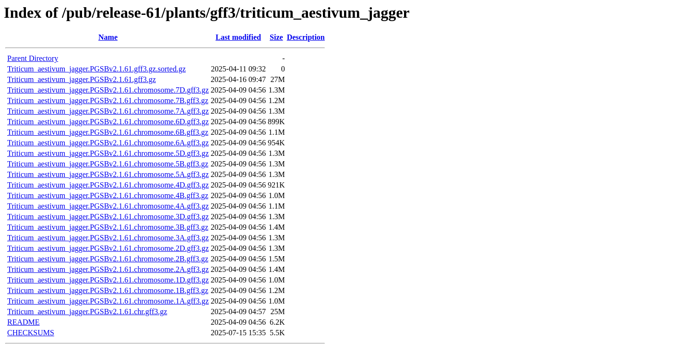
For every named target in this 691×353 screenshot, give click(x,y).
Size (276, 37)
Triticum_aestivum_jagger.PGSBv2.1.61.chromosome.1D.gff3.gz (108, 280)
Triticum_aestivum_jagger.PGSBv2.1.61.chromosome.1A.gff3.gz (108, 301)
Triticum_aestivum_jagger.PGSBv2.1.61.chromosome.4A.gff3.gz (108, 206)
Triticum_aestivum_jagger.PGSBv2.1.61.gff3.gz (81, 79)
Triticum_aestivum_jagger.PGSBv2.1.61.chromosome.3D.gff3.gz (108, 216)
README (23, 322)
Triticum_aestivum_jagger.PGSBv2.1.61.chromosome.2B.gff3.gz (107, 259)
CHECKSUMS (30, 333)
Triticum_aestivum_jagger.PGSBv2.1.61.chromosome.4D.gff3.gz (108, 185)
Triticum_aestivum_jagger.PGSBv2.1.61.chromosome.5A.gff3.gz (108, 174)
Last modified (238, 37)
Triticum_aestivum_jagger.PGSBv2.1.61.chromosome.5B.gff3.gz (107, 164)
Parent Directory (32, 58)
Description (306, 37)
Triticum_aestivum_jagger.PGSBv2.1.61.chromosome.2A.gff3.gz (108, 269)
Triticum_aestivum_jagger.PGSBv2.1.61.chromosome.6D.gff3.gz (108, 122)
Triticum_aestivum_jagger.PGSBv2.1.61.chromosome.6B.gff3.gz (107, 132)
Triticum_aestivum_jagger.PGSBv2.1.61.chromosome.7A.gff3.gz (108, 111)
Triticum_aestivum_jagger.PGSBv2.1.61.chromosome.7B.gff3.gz (107, 100)
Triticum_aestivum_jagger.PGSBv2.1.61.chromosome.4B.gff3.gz (107, 195)
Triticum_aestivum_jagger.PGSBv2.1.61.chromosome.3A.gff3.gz (108, 238)
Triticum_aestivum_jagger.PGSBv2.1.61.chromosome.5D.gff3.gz (108, 153)
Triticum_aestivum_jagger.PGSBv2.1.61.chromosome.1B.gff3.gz (107, 290)
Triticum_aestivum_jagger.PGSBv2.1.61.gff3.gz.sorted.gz (96, 69)
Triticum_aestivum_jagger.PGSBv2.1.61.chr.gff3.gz (87, 311)
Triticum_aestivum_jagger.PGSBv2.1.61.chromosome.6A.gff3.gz (108, 143)
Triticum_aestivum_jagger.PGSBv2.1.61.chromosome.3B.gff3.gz (107, 227)
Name (108, 37)
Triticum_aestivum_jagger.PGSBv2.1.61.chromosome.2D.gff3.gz (108, 248)
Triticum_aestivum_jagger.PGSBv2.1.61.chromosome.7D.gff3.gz (108, 90)
